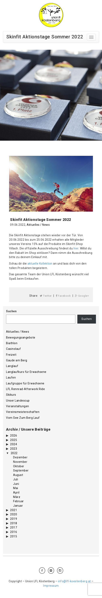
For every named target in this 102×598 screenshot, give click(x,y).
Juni (16, 483)
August (18, 475)
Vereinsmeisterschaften (22, 411)
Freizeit (11, 354)
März (16, 497)
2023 (13, 448)
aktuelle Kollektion (40, 263)
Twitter (46, 295)
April (16, 492)
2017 (13, 527)
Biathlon (11, 343)
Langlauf (12, 366)
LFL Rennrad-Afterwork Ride (25, 389)
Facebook (63, 295)
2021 (13, 510)
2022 (14, 453)
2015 (13, 536)
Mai (15, 488)
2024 (13, 444)
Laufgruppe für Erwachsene (25, 383)
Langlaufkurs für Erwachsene (26, 371)
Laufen (11, 377)
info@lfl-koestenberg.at (74, 581)
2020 (13, 514)
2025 (13, 440)
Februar (18, 501)
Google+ (82, 295)
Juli (15, 479)
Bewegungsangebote (20, 337)
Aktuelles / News (38, 224)
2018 (13, 523)
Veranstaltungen (17, 406)
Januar (18, 505)
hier (76, 248)
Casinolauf (13, 348)
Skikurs (11, 394)
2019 (13, 518)
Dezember (20, 457)
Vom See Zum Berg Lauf (23, 417)
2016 (13, 532)
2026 (13, 435)
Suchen (11, 311)
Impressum (51, 585)
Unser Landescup (18, 400)
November (20, 461)
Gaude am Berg (16, 360)
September (21, 470)
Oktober (18, 466)
